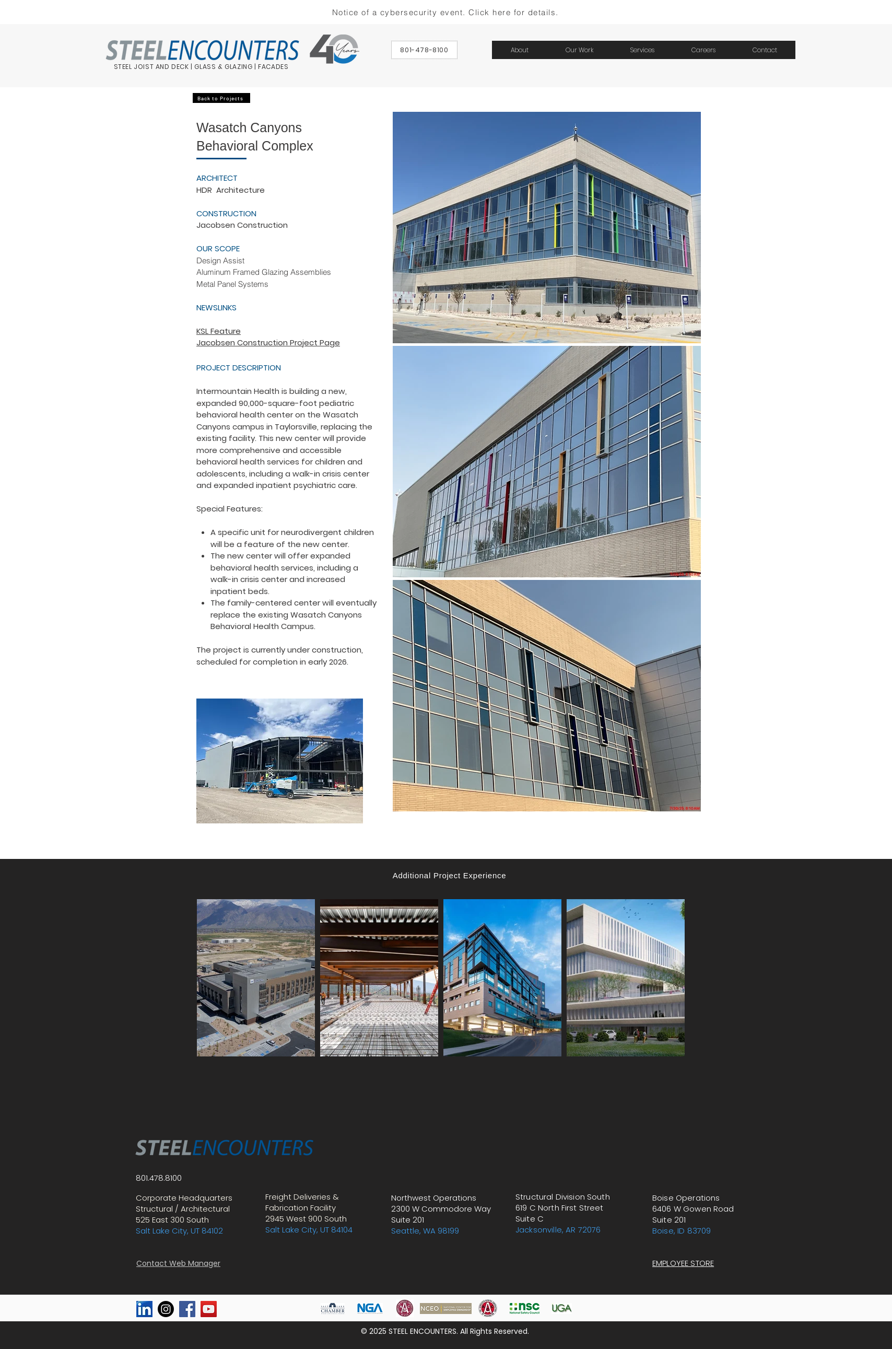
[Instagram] (166, 1309)
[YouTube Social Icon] (209, 1309)
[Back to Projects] (221, 98)
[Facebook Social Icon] (187, 1309)
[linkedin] (144, 1309)
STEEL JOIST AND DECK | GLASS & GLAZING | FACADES (201, 66)
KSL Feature (218, 330)
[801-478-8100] (424, 50)
